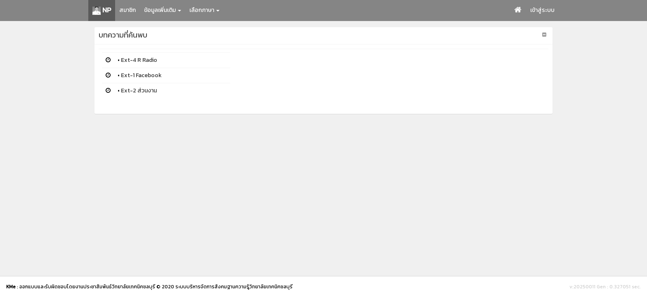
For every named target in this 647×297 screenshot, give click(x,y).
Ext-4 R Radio (139, 60)
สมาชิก (127, 10)
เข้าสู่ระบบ (542, 10)
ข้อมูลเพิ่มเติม (162, 10)
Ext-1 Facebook (141, 75)
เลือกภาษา (204, 10)
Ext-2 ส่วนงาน (139, 90)
